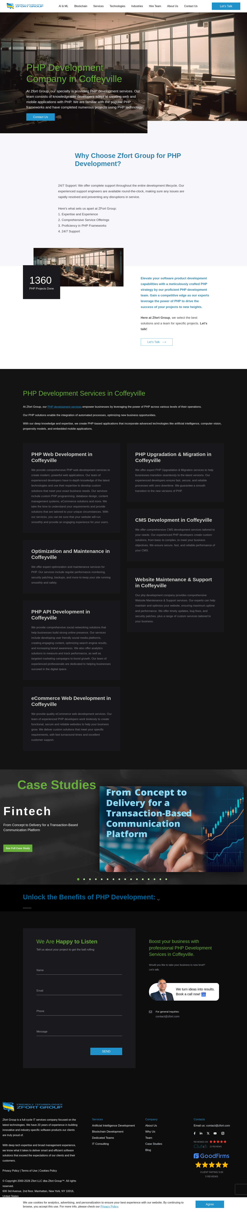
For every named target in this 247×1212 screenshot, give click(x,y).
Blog (148, 1150)
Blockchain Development (107, 1131)
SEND (106, 1051)
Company (151, 1119)
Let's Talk (226, 6)
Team (148, 1137)
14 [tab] (154, 879)
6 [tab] (107, 879)
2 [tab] (84, 879)
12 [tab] (143, 879)
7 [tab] (113, 879)
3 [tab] (90, 879)
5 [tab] (102, 879)
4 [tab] (96, 879)
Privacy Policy (109, 1206)
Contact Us (190, 6)
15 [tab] (160, 879)
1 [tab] (78, 879)
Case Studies (153, 1143)
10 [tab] (131, 879)
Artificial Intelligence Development (113, 1125)
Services (97, 1119)
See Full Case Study (18, 848)
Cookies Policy (48, 1170)
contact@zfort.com (167, 1016)
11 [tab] (137, 879)
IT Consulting (100, 1143)
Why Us (150, 1131)
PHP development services (64, 406)
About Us (151, 1125)
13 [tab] (148, 879)
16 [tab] (166, 879)
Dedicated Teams (103, 1137)
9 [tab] (125, 879)
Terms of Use (29, 1170)
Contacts (199, 1119)
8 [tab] (119, 879)
